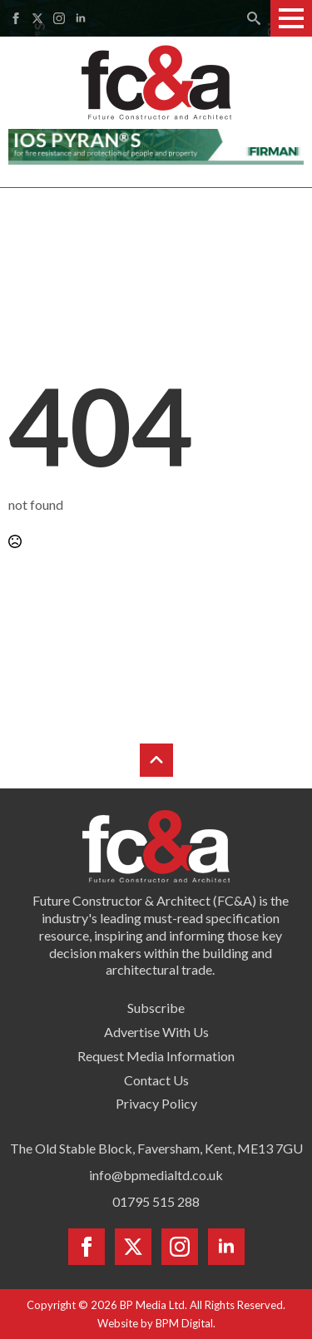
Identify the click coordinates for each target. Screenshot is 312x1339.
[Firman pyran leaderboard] (155, 145)
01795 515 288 (156, 1201)
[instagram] (59, 18)
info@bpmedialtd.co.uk (156, 1175)
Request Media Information (156, 1056)
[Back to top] (156, 760)
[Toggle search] (253, 18)
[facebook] (16, 18)
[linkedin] (81, 18)
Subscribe (156, 1007)
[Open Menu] (291, 18)
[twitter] (37, 18)
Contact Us (156, 1080)
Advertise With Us (156, 1032)
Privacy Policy (156, 1103)
